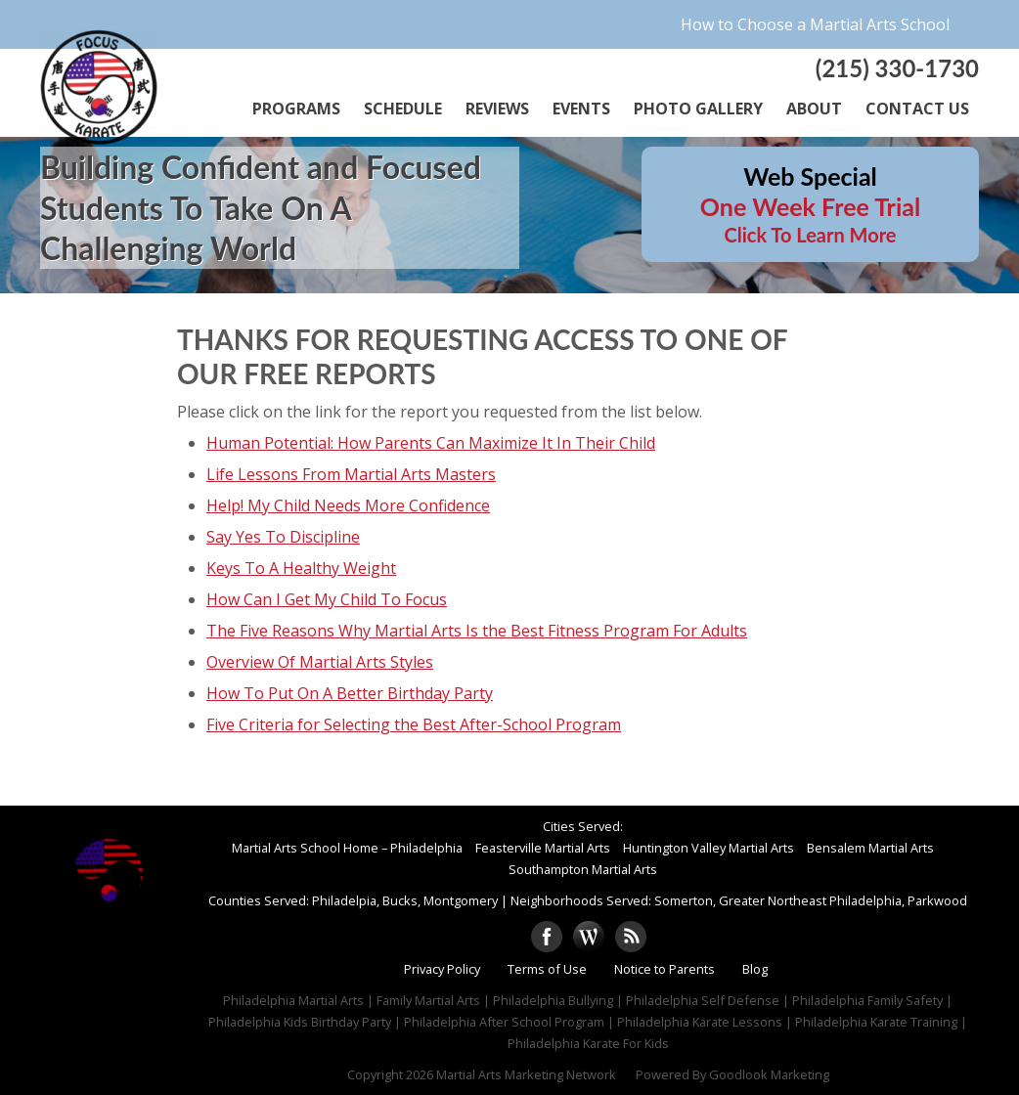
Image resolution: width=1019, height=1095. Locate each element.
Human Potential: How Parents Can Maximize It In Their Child (430, 443)
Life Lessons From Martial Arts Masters (351, 474)
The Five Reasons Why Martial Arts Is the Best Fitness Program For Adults (476, 630)
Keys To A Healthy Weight (301, 568)
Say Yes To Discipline (283, 537)
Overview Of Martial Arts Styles (319, 662)
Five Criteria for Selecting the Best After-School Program (413, 724)
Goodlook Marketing (769, 1074)
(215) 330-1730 (897, 68)
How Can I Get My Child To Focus (326, 599)
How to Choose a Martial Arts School (815, 24)
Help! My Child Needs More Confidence (348, 505)
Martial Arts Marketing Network (526, 1074)
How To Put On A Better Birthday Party (349, 693)
